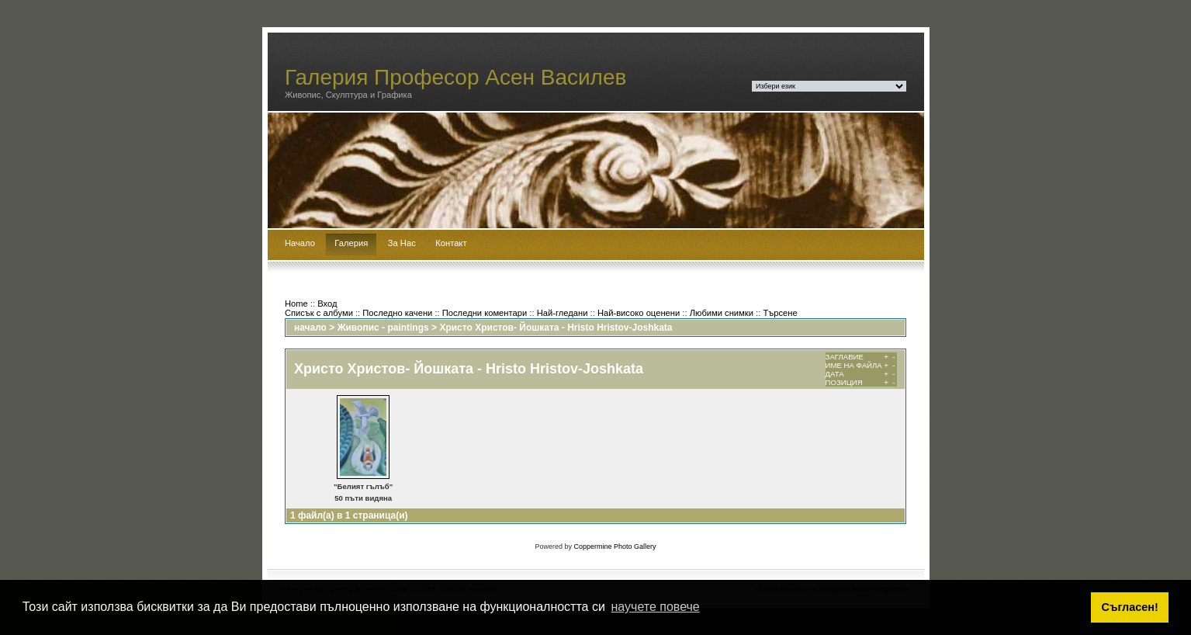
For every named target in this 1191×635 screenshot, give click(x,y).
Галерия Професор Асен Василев (456, 77)
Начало (300, 243)
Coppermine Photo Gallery (614, 546)
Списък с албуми (319, 313)
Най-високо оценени (638, 313)
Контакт (450, 243)
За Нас (402, 243)
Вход (327, 303)
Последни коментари (484, 313)
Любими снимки (721, 313)
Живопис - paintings (383, 327)
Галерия (351, 243)
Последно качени (397, 313)
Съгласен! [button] (1130, 607)
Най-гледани (562, 313)
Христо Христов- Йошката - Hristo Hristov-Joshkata (555, 327)
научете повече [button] (655, 606)
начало (310, 327)
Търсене (780, 313)
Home (296, 303)
